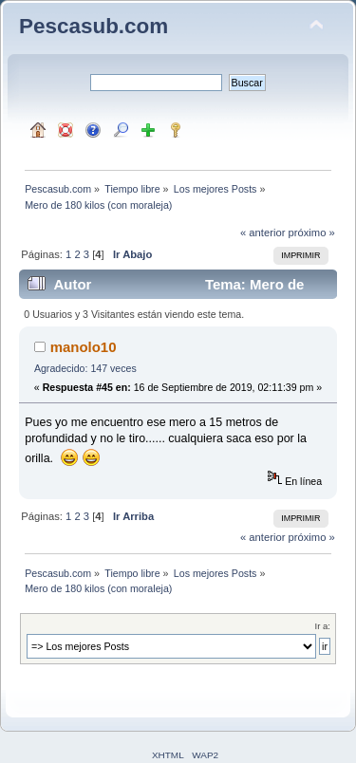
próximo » (312, 232)
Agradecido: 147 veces (85, 368)
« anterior (262, 232)
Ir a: (322, 626)
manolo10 (83, 347)
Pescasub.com (93, 26)
